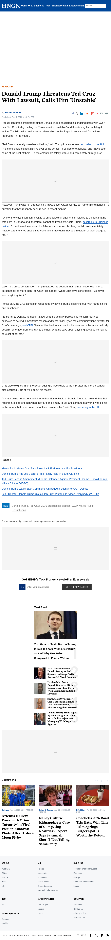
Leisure (41, 909)
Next (107, 781)
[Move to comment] (106, 113)
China (4, 873)
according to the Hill (92, 144)
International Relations (48, 890)
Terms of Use (79, 917)
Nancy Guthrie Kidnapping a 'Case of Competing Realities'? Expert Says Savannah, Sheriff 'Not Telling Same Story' (54, 831)
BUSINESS (78, 863)
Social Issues (43, 882)
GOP (74, 505)
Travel (40, 913)
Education (42, 877)
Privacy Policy (79, 913)
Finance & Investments (83, 882)
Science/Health (60, 5)
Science (5, 810)
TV (39, 917)
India (4, 882)
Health (4, 923)
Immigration (43, 873)
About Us (77, 905)
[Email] (101, 113)
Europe (5, 877)
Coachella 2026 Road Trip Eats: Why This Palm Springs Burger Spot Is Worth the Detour (92, 827)
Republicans (19, 510)
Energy (76, 877)
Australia (6, 869)
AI (3, 905)
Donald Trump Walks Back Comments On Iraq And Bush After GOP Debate (45, 488)
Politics (41, 869)
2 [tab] (97, 780)
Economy (77, 873)
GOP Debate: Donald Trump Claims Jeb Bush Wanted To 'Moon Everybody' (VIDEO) (50, 494)
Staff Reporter (13, 112)
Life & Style (43, 905)
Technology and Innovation (85, 869)
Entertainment (77, 5)
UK (3, 886)
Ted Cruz (34, 505)
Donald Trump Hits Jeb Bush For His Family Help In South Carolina (40, 473)
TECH (4, 899)
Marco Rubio (86, 505)
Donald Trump (20, 505)
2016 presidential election (56, 505)
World (24, 5)
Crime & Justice (46, 810)
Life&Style (81, 810)
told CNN (27, 325)
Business (39, 5)
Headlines (8, 86)
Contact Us (78, 909)
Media (76, 886)
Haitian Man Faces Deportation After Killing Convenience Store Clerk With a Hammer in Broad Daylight (61, 688)
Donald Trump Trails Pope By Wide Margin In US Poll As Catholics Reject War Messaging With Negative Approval (62, 718)
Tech (47, 5)
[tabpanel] (55, 816)
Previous (101, 781)
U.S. (30, 5)
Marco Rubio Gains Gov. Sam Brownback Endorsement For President (42, 468)
